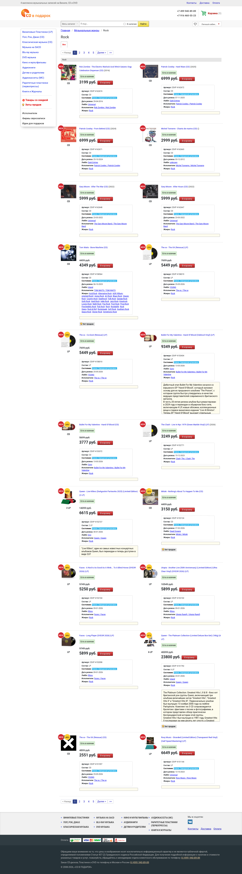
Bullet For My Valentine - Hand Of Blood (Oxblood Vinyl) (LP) (188, 335)
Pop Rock (106, 304)
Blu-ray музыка (30, 52)
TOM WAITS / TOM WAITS (105, 290)
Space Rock (86, 312)
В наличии (132, 24)
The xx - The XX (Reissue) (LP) (174, 247)
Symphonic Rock (110, 312)
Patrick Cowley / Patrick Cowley (189, 104)
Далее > (101, 52)
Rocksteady (102, 309)
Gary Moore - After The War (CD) (94, 186)
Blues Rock (117, 296)
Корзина (214, 13)
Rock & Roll (92, 309)
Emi (89, 535)
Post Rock (115, 304)
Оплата (216, 3)
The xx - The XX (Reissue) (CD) (93, 737)
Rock (91, 111)
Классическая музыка (76, 827)
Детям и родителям (33, 72)
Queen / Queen (100, 538)
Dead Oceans (175, 531)
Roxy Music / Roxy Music (186, 778)
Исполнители (29, 113)
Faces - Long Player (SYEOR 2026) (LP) (96, 635)
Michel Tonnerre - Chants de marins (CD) (179, 128)
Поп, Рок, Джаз (71, 822)
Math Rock (97, 304)
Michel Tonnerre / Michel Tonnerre (190, 165)
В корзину (105, 82)
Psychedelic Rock (89, 307)
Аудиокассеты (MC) (33, 77)
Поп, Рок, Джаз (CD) (33, 37)
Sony (172, 369)
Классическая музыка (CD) (37, 42)
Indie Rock (105, 301)
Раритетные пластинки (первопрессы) (35, 84)
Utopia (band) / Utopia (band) (188, 614)
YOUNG (173, 287)
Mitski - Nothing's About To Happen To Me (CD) (182, 491)
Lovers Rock (87, 304)
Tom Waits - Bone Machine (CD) (93, 247)
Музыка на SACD (31, 47)
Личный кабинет (209, 24)
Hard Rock (95, 301)
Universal (92, 104)
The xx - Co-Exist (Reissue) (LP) (93, 335)
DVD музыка (29, 57)
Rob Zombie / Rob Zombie (105, 107)
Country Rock (92, 299)
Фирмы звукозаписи (33, 118)
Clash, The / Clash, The (185, 459)
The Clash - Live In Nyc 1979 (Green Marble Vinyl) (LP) (185, 424)
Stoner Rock (97, 312)
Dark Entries (175, 101)
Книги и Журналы (32, 91)
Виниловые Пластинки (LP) (37, 32)
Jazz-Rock (114, 301)
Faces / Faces (100, 614)
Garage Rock (122, 299)
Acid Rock (93, 293)
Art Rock (108, 296)
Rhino (90, 611)
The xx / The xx (182, 290)
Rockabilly (115, 307)
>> (110, 52)
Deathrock (103, 299)
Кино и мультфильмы (34, 62)
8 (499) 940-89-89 (190, 858)
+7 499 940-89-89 (186, 11)
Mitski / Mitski (182, 534)
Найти (143, 24)
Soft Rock (112, 309)
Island (90, 287)
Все (64, 45)
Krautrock (123, 301)
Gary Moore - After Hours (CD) (174, 186)
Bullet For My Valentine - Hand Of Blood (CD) (99, 424)
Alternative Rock (105, 293)
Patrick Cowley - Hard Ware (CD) (175, 67)
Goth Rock (86, 301)
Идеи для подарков (33, 123)
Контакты (191, 3)
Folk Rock (112, 299)
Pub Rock (101, 307)
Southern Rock (123, 309)
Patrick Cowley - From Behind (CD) (94, 128)
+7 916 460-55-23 (186, 15)
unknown (173, 162)
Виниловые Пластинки (76, 817)
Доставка (204, 3)
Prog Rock (124, 304)
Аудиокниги (29, 67)
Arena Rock (99, 296)
